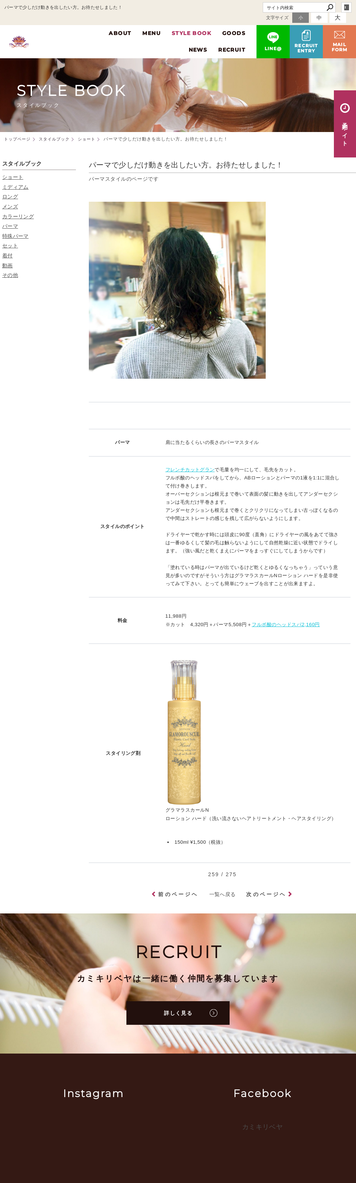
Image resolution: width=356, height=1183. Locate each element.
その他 (10, 275)
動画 (7, 265)
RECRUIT (231, 49)
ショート (12, 177)
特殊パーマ (15, 236)
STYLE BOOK (191, 33)
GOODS (233, 33)
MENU (151, 33)
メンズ (10, 206)
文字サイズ (277, 17)
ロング (10, 197)
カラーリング (18, 216)
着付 (7, 256)
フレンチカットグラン (190, 469)
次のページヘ (266, 894)
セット (10, 246)
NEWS (198, 49)
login (346, 7)
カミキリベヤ (262, 1127)
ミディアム (15, 187)
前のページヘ (178, 894)
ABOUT (120, 33)
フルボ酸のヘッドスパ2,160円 (286, 624)
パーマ (10, 226)
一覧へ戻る (222, 894)
